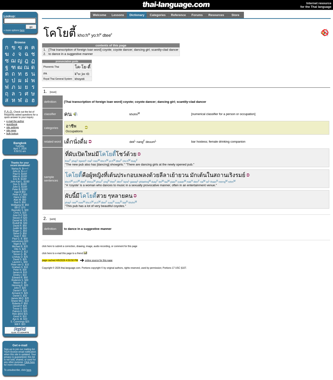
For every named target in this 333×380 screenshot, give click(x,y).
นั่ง (76, 141)
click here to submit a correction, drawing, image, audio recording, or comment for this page (89, 246)
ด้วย (131, 154)
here (28, 370)
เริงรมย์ (236, 175)
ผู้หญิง (96, 175)
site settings (12, 127)
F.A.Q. (8, 111)
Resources (216, 15)
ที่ (67, 154)
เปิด (80, 154)
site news (11, 130)
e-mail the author (15, 121)
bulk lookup (12, 133)
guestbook (11, 124)
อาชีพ (71, 126)
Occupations (74, 131)
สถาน (220, 175)
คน (68, 114)
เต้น (112, 175)
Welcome (99, 15)
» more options (14, 30)
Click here (29, 362)
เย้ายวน (179, 175)
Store (235, 15)
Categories (158, 15)
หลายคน (121, 196)
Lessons (118, 15)
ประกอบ (127, 175)
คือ (85, 175)
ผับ (72, 154)
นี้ (74, 196)
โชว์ (121, 154)
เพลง (143, 175)
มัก (193, 175)
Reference (178, 15)
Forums (197, 15)
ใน (210, 175)
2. (44, 54)
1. (44, 49)
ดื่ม (83, 141)
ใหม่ (90, 154)
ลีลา (164, 175)
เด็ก (68, 141)
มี (97, 154)
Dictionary (136, 15)
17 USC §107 (179, 268)
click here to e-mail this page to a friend (64, 253)
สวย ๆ (103, 196)
